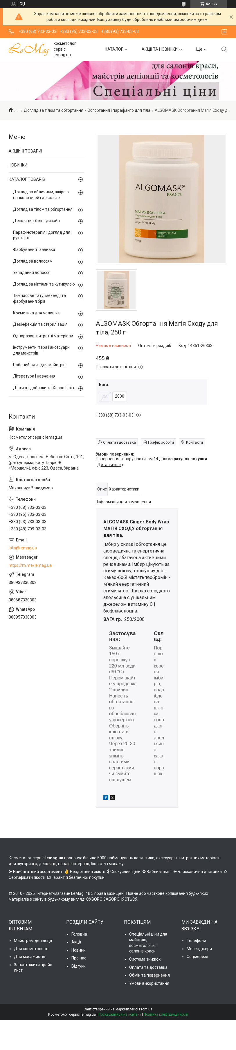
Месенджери (199, 948)
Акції (76, 942)
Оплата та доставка (148, 967)
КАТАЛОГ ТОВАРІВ (27, 179)
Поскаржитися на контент (119, 1014)
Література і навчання (34, 376)
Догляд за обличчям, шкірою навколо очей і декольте (41, 195)
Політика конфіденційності (166, 1014)
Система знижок (145, 959)
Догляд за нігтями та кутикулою (44, 284)
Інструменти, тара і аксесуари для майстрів (41, 350)
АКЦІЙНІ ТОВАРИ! (25, 151)
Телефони (196, 940)
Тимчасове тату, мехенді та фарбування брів (39, 298)
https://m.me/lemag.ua (30, 565)
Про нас (78, 958)
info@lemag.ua (23, 548)
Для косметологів (31, 948)
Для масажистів (29, 956)
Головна (79, 934)
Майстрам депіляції (33, 940)
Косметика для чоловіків (37, 313)
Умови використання (149, 983)
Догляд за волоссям (33, 261)
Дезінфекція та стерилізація (40, 324)
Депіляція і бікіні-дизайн (36, 220)
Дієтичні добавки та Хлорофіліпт (44, 387)
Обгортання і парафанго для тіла (118, 110)
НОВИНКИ (18, 165)
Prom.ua (145, 1009)
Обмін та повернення (149, 975)
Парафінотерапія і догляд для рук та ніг (41, 235)
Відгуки (78, 966)
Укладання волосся (32, 272)
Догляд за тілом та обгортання (53, 110)
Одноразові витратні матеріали (43, 336)
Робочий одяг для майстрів (39, 364)
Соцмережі (197, 956)
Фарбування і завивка (34, 249)
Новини (78, 950)
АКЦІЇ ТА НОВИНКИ (160, 49)
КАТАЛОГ (114, 49)
